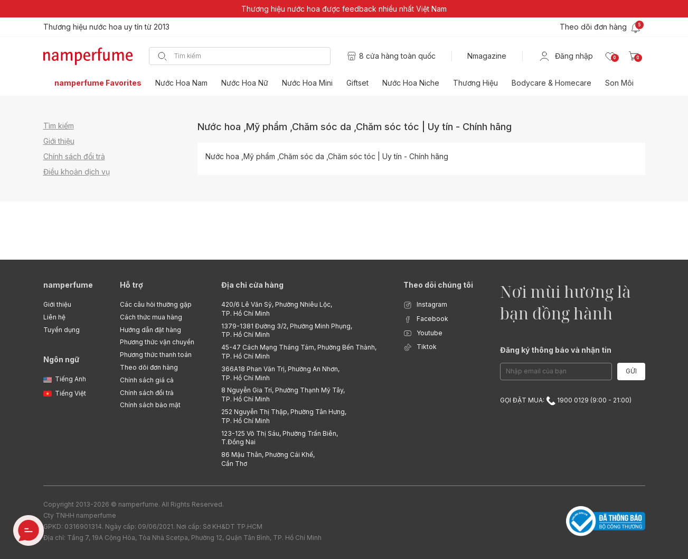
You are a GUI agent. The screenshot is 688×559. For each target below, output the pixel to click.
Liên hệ (54, 317)
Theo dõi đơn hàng (149, 367)
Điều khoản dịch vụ (76, 171)
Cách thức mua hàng (151, 317)
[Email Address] (556, 371)
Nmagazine (486, 55)
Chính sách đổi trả (74, 156)
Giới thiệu (58, 140)
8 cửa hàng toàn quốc (397, 55)
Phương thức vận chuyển (157, 342)
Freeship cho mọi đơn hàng (90, 26)
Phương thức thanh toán (156, 355)
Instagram (425, 304)
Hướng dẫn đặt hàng (150, 330)
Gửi (631, 371)
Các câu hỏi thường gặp (156, 304)
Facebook (425, 319)
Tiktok (420, 347)
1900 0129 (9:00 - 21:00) (589, 400)
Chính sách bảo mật (150, 405)
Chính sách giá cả (147, 380)
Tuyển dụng (61, 330)
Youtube (422, 333)
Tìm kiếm (58, 125)
